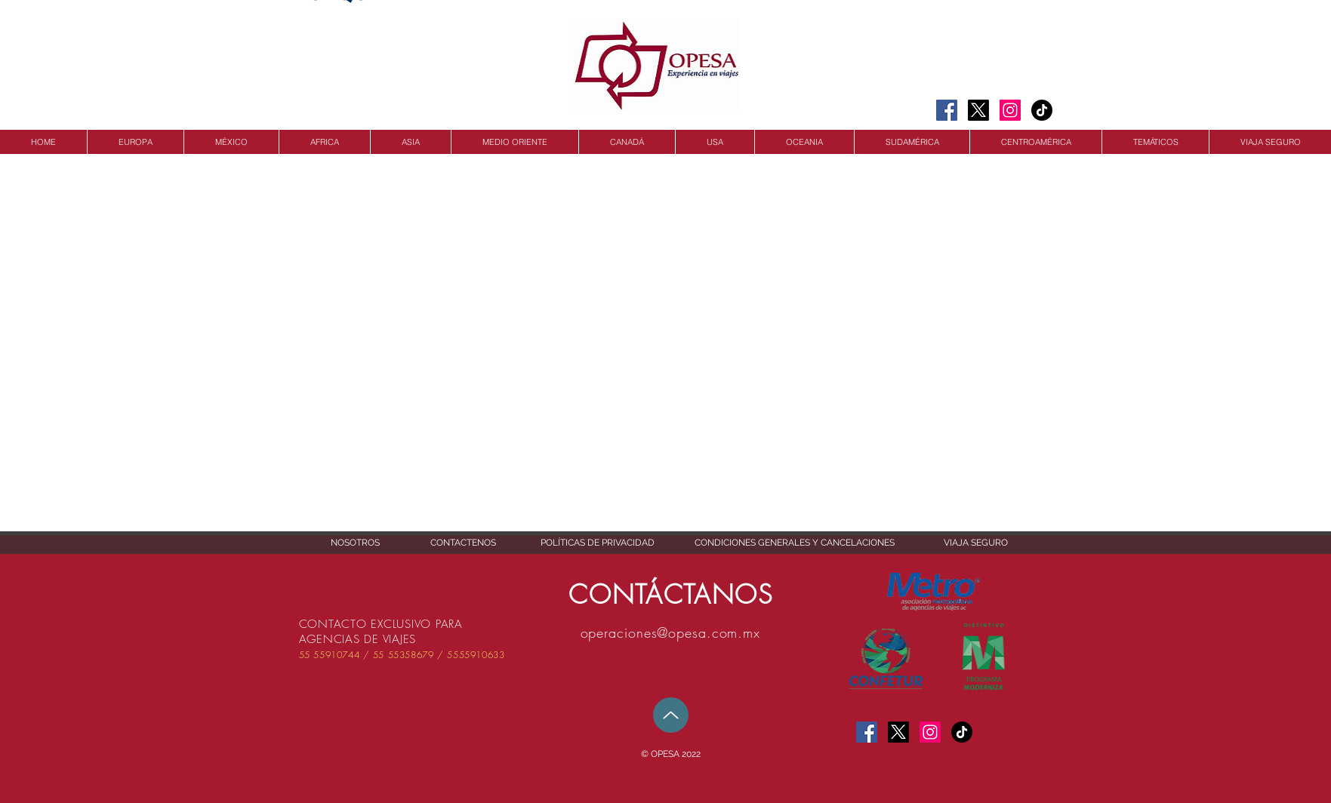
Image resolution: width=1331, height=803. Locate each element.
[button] (671, 754)
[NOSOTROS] (355, 543)
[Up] (671, 715)
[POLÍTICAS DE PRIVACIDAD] (597, 543)
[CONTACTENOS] (463, 543)
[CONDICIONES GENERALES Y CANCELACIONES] (794, 543)
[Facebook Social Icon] (946, 110)
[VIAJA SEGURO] (975, 543)
